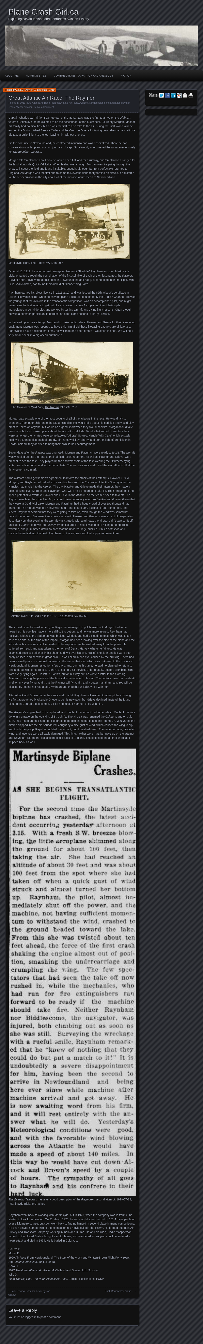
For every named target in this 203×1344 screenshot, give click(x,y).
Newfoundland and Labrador (104, 102)
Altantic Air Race (69, 102)
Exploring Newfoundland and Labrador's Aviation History (48, 19)
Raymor (125, 102)
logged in (30, 1317)
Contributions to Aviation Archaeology (83, 75)
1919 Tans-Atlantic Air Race (35, 102)
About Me (12, 75)
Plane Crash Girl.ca (43, 11)
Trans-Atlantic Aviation (21, 107)
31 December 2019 (44, 89)
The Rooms (38, 262)
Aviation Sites (36, 75)
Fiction (126, 75)
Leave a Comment (44, 107)
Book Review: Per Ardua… (119, 1291)
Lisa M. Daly (23, 89)
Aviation (83, 102)
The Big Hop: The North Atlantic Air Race (41, 1278)
